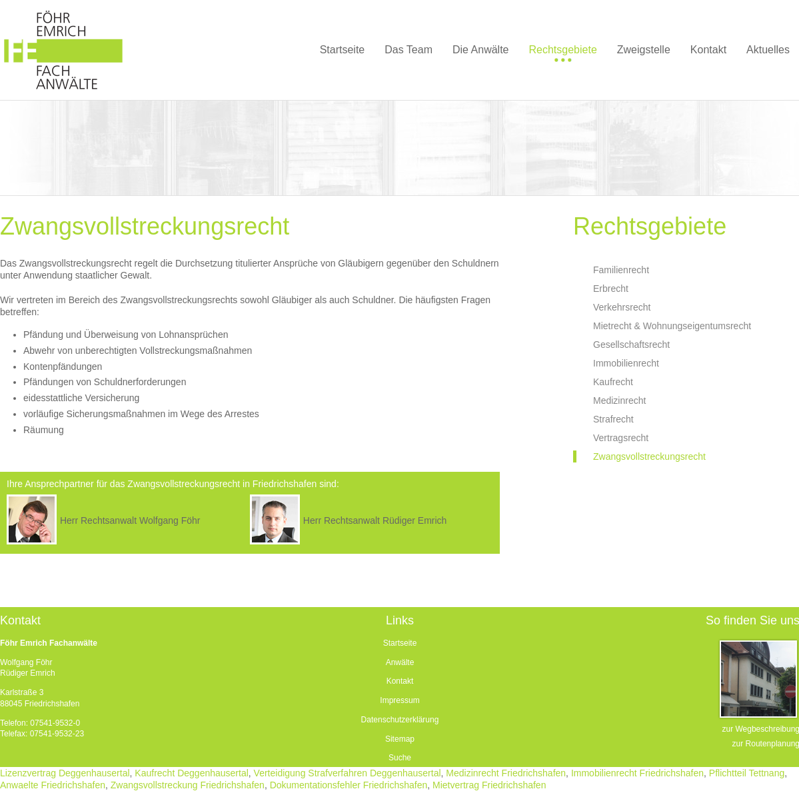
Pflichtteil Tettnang (746, 773)
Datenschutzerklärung (400, 719)
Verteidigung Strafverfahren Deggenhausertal (347, 773)
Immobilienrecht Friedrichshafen (637, 773)
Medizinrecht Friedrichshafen (506, 773)
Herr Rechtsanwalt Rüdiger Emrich (375, 520)
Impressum (399, 700)
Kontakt (400, 681)
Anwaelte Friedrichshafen (52, 785)
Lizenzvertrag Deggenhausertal (65, 773)
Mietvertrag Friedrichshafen (489, 785)
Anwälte (400, 662)
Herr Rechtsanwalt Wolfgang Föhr (130, 520)
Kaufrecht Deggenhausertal (191, 773)
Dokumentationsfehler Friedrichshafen (349, 785)
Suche (400, 757)
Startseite (400, 643)
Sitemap (399, 739)
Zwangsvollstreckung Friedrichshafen (188, 785)
